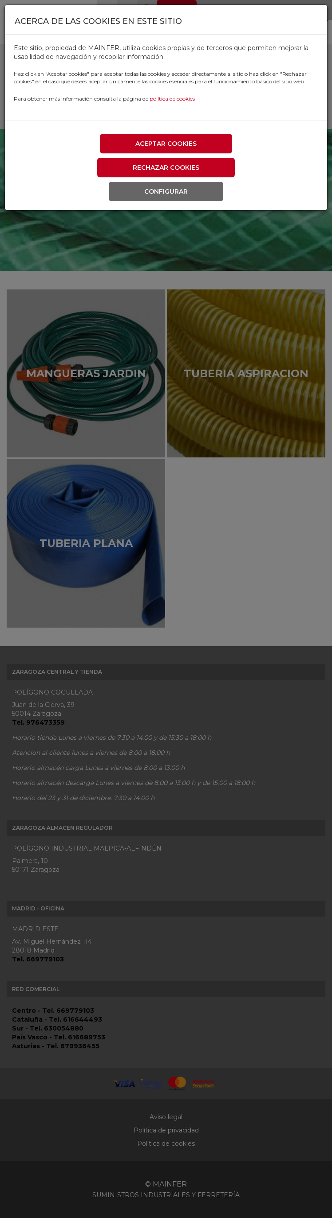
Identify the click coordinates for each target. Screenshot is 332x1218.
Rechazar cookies (166, 168)
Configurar (166, 191)
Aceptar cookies (166, 144)
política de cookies (172, 98)
